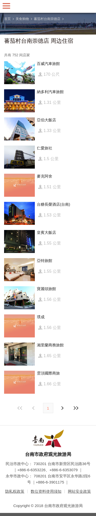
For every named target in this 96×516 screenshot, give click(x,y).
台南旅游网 (48, 6)
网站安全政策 (79, 491)
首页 (7, 19)
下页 (34, 408)
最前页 (20, 408)
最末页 (76, 408)
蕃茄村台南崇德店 (47, 19)
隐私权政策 (14, 491)
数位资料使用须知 (46, 491)
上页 (62, 408)
